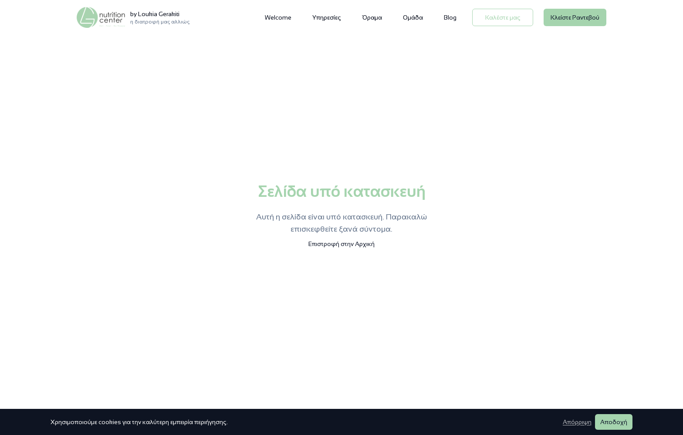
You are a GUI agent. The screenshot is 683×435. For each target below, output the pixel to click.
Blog (450, 17)
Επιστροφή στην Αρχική (341, 243)
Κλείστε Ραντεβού (575, 17)
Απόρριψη (577, 421)
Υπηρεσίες (326, 17)
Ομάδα (413, 17)
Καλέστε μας (503, 17)
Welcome (278, 17)
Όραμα (372, 17)
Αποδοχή (613, 421)
